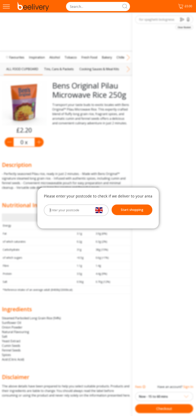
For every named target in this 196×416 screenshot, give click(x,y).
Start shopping (132, 210)
